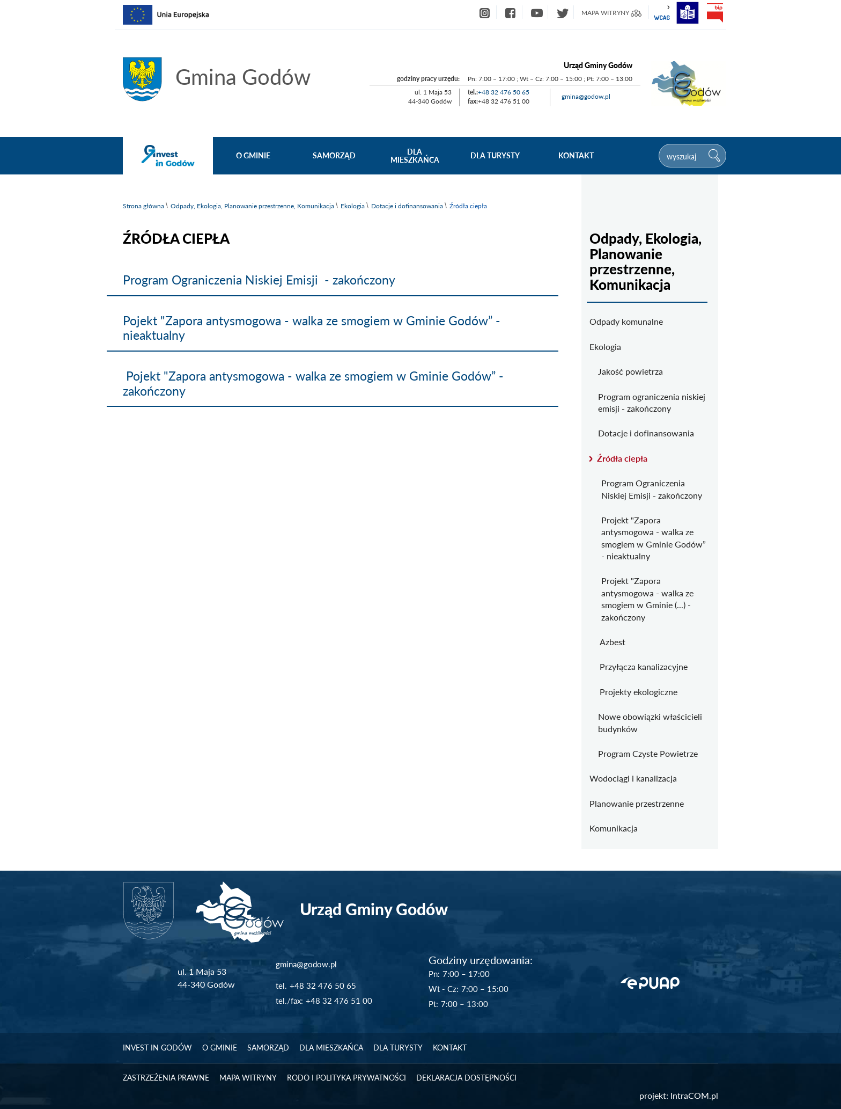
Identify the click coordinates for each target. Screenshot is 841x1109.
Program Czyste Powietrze (648, 753)
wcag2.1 (662, 13)
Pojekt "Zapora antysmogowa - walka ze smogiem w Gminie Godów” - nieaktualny (311, 328)
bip (714, 13)
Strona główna (143, 206)
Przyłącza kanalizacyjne (644, 666)
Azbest (612, 642)
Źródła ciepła (622, 458)
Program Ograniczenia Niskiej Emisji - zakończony (259, 279)
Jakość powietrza (630, 371)
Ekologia (353, 206)
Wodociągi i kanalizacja (633, 778)
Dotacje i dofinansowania (407, 206)
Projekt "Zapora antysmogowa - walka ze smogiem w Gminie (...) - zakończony (647, 598)
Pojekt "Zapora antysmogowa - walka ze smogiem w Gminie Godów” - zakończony (313, 383)
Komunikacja (613, 828)
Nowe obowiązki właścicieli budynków (650, 722)
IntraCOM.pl (694, 1095)
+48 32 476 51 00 (339, 1000)
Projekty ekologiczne (638, 692)
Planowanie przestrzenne (636, 803)
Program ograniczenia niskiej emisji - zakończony (651, 402)
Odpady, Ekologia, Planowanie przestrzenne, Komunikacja (252, 206)
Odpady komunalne (626, 321)
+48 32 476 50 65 (503, 92)
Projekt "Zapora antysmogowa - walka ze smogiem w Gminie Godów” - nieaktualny (653, 538)
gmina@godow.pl (586, 96)
